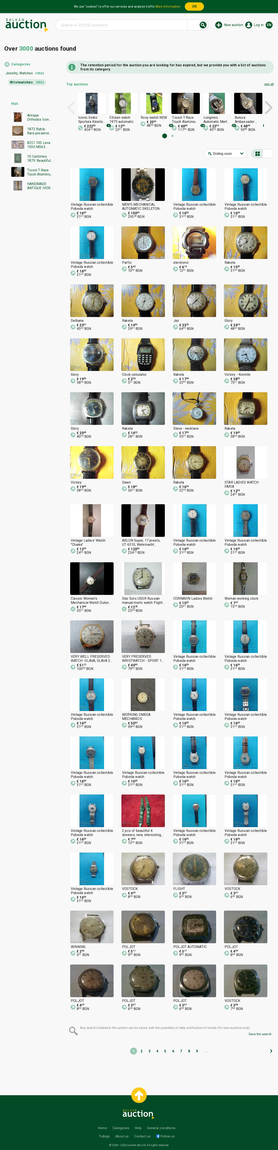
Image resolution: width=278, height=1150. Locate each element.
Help (138, 1128)
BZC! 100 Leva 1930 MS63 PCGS (38, 145)
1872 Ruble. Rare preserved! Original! (39, 131)
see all (269, 84)
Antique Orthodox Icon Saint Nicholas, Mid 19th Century (38, 117)
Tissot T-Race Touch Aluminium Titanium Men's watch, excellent (40, 172)
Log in (258, 25)
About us (122, 1136)
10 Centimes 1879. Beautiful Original (39, 158)
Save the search (260, 1034)
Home (102, 1128)
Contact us (142, 1136)
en (269, 25)
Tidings (104, 1136)
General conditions (161, 1128)
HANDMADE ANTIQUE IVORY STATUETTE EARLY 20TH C (40, 186)
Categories (20, 64)
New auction (233, 25)
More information (168, 6)
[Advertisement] (28, 277)
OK (194, 6)
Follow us (167, 1136)
